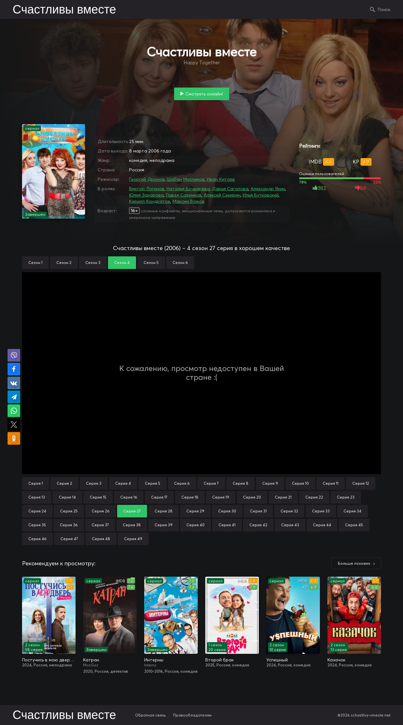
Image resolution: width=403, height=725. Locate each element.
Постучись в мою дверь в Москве (49, 660)
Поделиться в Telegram (14, 397)
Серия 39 (164, 524)
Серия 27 (132, 511)
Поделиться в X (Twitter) (14, 424)
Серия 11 (330, 483)
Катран (91, 660)
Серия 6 (182, 483)
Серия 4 (123, 483)
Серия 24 (37, 511)
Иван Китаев (221, 179)
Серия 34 (352, 511)
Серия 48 (101, 538)
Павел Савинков (184, 195)
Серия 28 (164, 511)
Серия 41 (227, 524)
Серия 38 (132, 524)
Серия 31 (258, 511)
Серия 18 (189, 497)
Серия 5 (152, 483)
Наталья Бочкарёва (188, 188)
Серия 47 (69, 538)
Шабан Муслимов (186, 179)
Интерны (153, 660)
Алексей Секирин (222, 195)
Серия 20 (252, 497)
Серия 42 (258, 524)
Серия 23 (346, 497)
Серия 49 (133, 538)
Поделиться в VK (14, 383)
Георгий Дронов (147, 179)
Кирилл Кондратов (149, 201)
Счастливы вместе (64, 10)
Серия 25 (69, 511)
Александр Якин (268, 188)
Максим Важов (189, 201)
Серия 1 (35, 483)
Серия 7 (211, 483)
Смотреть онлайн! (204, 93)
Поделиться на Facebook (14, 369)
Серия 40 (195, 524)
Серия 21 (283, 497)
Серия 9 (270, 483)
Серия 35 (37, 524)
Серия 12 (360, 483)
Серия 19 (220, 497)
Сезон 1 (35, 262)
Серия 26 (101, 511)
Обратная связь (150, 715)
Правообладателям (192, 715)
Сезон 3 (92, 262)
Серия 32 (289, 511)
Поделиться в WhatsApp (14, 410)
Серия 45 (354, 524)
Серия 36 (69, 524)
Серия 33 (321, 511)
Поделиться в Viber (14, 355)
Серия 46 (37, 538)
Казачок (336, 660)
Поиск (384, 9)
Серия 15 (98, 497)
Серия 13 (36, 497)
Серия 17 (159, 497)
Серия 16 (128, 497)
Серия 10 (300, 483)
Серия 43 (290, 524)
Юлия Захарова (146, 195)
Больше (354, 563)
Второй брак (219, 660)
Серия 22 (314, 497)
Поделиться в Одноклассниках (14, 438)
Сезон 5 (151, 262)
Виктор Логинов (146, 188)
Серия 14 (67, 497)
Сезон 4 (122, 262)
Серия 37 (100, 524)
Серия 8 (240, 483)
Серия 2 (64, 483)
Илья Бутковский (261, 195)
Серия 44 (322, 524)
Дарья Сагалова (230, 188)
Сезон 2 (63, 262)
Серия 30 (227, 511)
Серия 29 (195, 511)
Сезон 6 (180, 262)
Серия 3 (93, 483)
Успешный (277, 660)
